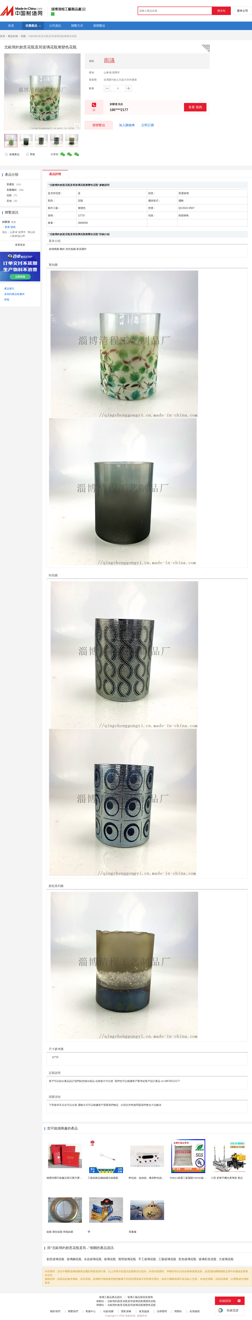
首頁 (2, 36)
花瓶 (23, 36)
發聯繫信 (98, 125)
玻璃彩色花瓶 (207, 1259)
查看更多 (20, 244)
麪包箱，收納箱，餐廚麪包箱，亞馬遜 (150, 1177)
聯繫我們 (73, 1311)
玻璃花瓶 (110, 1259)
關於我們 (55, 1311)
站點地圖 (108, 1311)
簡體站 (178, 1311)
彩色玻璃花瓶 (187, 1259)
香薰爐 (132, 1231)
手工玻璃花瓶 (147, 1259)
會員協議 (144, 1311)
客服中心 (91, 1311)
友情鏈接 (195, 1311)
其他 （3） (13, 200)
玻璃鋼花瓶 (74, 1259)
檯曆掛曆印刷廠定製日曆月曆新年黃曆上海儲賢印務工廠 (78, 1177)
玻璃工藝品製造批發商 (140, 1297)
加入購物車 (127, 125)
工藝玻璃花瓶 (167, 1259)
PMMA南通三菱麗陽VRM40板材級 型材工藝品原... (198, 1177)
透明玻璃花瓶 (127, 1259)
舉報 (30, 154)
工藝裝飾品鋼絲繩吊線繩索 (103, 1177)
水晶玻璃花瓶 (93, 1259)
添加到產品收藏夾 (14, 294)
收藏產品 (12, 154)
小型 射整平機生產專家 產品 (227, 1177)
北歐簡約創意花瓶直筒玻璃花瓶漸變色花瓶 (131, 1301)
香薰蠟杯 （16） (16, 189)
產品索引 (9, 288)
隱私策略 (126, 1311)
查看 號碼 (195, 107)
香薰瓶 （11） (14, 184)
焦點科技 (130, 1315)
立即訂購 (147, 125)
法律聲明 (162, 1311)
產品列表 (13, 36)
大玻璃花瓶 (226, 1259)
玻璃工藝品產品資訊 (110, 1297)
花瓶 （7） (13, 195)
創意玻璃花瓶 (55, 1259)
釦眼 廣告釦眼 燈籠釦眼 (60, 1231)
